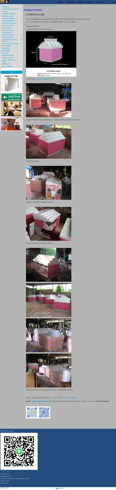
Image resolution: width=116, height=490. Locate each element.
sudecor (54, 398)
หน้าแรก (26, 6)
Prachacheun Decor (69, 398)
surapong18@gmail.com (45, 79)
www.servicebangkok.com (6, 471)
